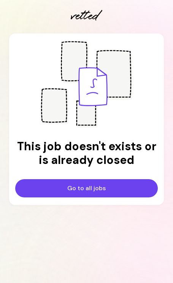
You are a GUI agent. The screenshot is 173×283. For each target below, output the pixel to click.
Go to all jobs (86, 188)
